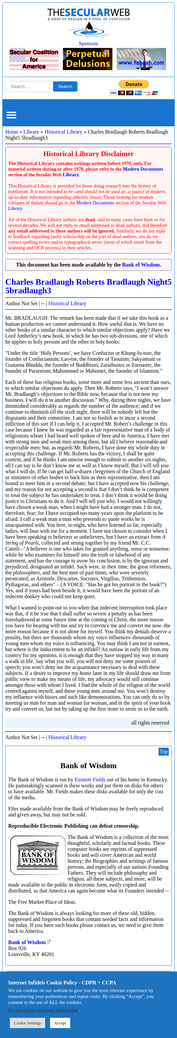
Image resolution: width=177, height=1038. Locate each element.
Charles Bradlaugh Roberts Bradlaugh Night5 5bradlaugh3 (88, 286)
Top (164, 751)
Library (31, 132)
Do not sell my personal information (43, 1010)
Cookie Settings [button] (27, 1022)
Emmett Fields (89, 779)
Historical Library (63, 132)
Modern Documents (143, 169)
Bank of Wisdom (141, 265)
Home (11, 132)
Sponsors (88, 43)
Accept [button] (60, 1022)
